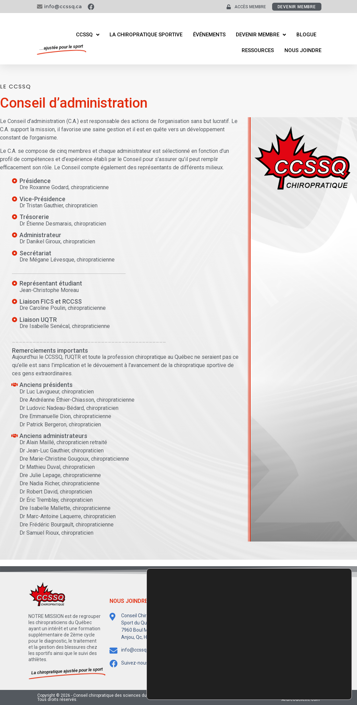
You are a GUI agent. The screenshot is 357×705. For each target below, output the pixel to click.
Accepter (318, 671)
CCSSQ (87, 35)
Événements (209, 35)
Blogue (306, 35)
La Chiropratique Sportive (146, 35)
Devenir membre (261, 35)
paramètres (242, 687)
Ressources (258, 50)
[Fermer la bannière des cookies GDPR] (346, 662)
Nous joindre (302, 50)
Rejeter (318, 685)
